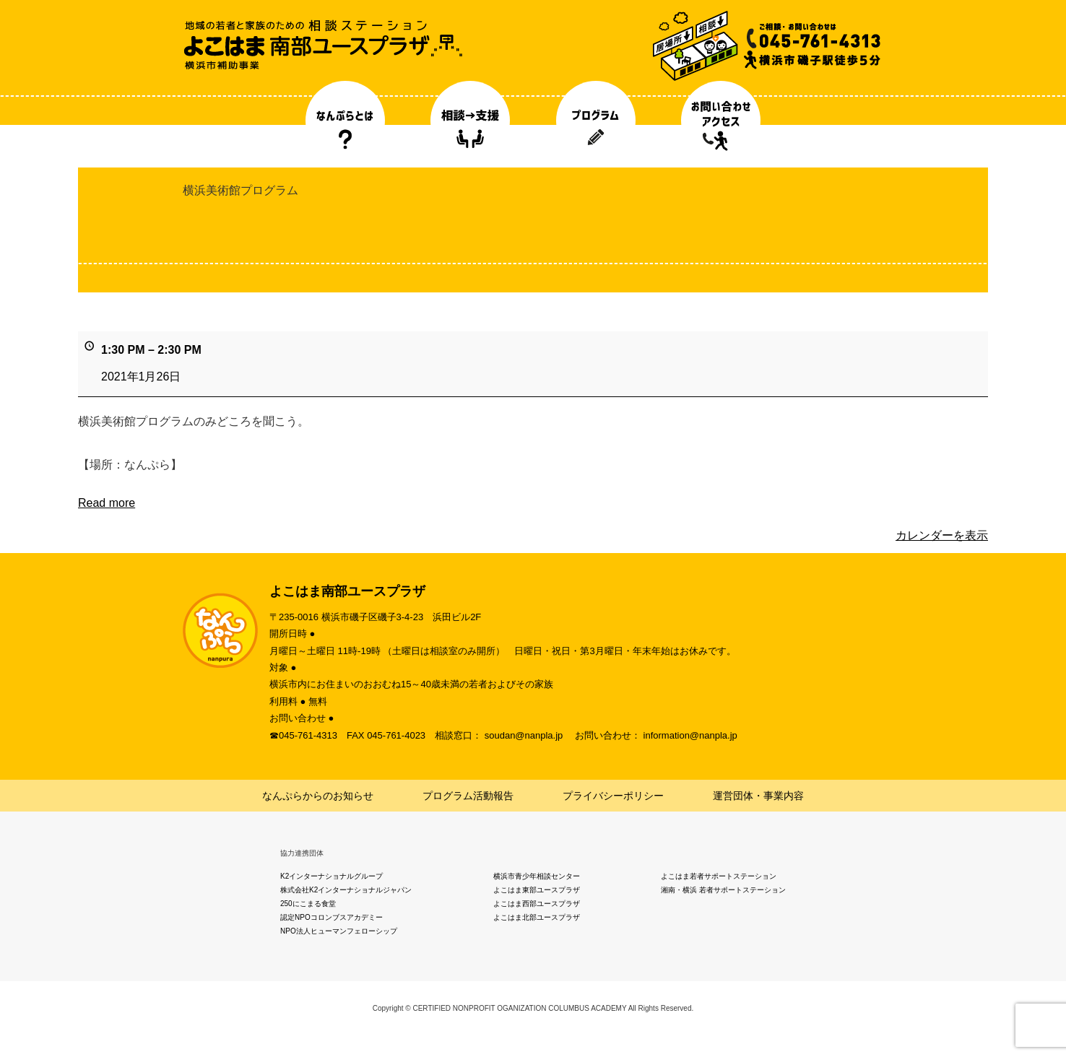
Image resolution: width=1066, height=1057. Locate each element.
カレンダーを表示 (942, 535)
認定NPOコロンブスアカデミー (331, 917)
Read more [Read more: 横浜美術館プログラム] (106, 503)
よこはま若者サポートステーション (718, 876)
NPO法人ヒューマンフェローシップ (338, 931)
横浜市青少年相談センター (536, 876)
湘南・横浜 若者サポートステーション (723, 890)
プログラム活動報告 (468, 795)
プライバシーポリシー (613, 795)
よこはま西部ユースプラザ (536, 904)
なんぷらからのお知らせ (317, 795)
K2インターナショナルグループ (331, 876)
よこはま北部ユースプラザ (536, 917)
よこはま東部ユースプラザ (536, 890)
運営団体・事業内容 (758, 795)
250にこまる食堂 (308, 904)
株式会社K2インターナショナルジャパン (346, 890)
